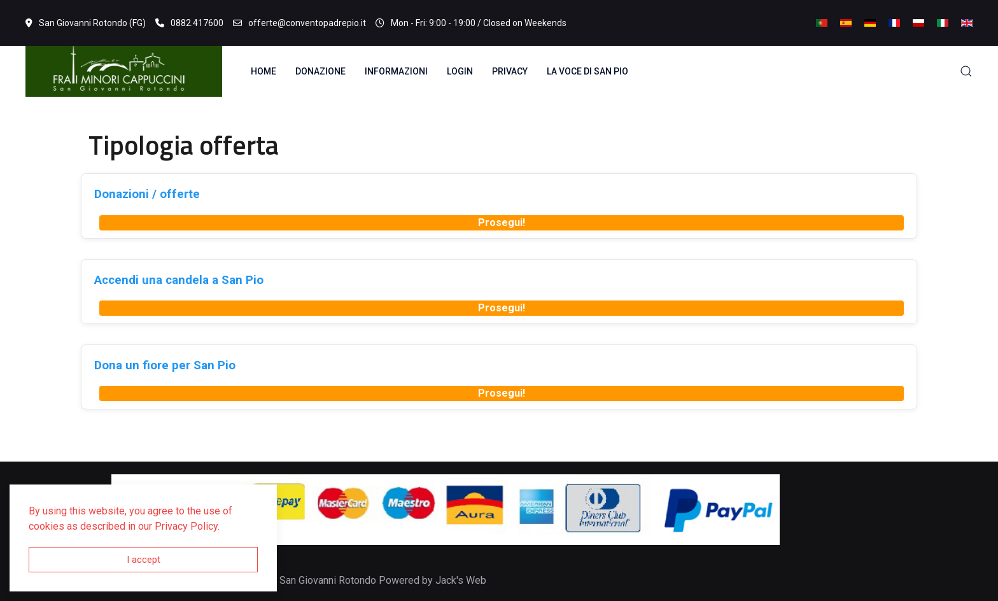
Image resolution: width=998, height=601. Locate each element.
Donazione (320, 71)
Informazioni (396, 71)
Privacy (510, 71)
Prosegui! (501, 222)
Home (263, 71)
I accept (143, 559)
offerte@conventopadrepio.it (299, 23)
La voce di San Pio (587, 71)
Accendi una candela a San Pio (179, 279)
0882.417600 (189, 23)
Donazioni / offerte (147, 194)
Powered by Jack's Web (432, 580)
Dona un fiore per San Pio (164, 365)
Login (460, 71)
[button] (966, 71)
